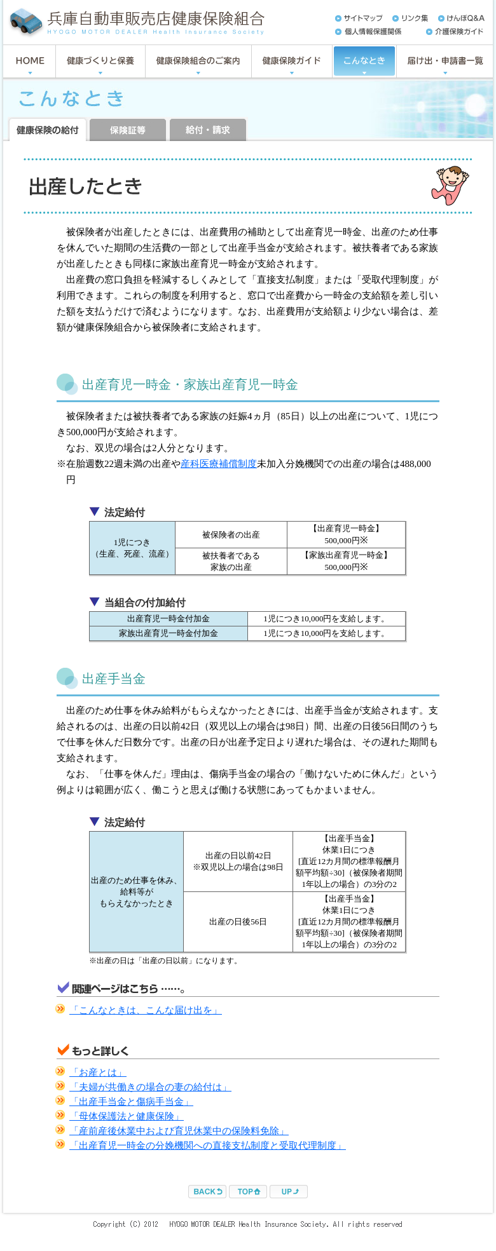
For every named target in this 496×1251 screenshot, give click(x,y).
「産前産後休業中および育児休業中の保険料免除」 (179, 1131)
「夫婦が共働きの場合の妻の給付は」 (150, 1087)
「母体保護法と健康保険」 (126, 1116)
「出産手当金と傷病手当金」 (131, 1102)
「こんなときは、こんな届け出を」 (145, 1010)
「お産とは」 (98, 1072)
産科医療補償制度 (219, 464)
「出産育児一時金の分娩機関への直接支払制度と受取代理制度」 (207, 1145)
